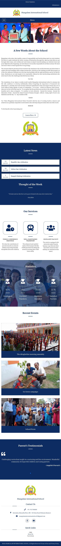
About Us (30, 534)
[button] (30, 41)
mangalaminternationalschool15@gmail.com (32, 516)
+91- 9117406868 (32, 509)
